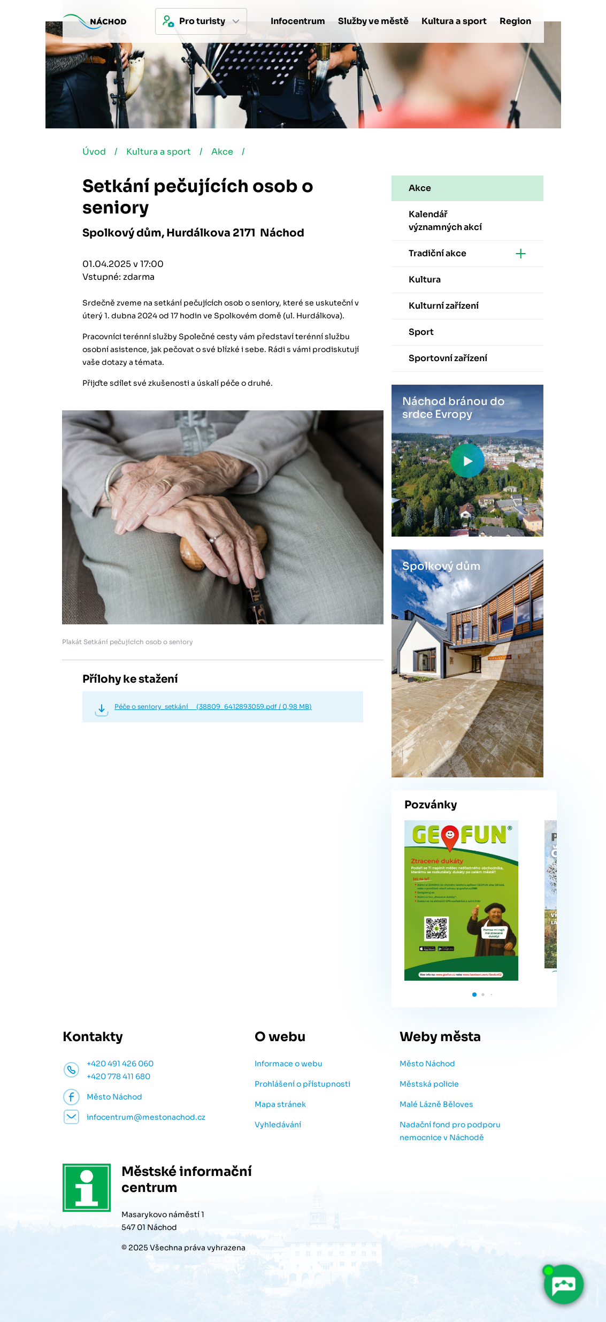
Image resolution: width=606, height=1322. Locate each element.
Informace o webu (289, 1063)
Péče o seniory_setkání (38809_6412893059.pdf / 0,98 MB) (213, 706)
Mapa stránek (280, 1104)
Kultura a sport (158, 151)
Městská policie (429, 1084)
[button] (474, 994)
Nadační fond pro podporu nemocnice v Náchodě (450, 1131)
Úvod (94, 151)
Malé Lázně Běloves (436, 1104)
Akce (222, 151)
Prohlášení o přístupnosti (302, 1084)
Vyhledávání (278, 1124)
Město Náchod (427, 1063)
